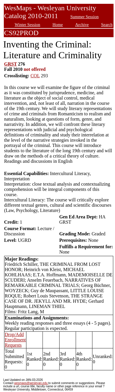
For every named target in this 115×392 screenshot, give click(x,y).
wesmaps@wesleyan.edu (31, 383)
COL (35, 75)
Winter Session (27, 24)
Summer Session (84, 16)
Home (58, 24)
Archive (82, 24)
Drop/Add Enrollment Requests (15, 340)
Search (107, 24)
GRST (10, 63)
